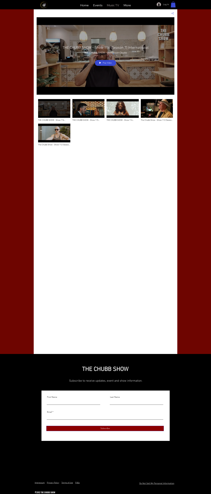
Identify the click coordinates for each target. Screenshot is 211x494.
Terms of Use (67, 483)
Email (49, 412)
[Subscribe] (105, 428)
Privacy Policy (53, 483)
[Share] (171, 13)
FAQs (77, 483)
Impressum (40, 483)
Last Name (115, 397)
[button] (173, 4)
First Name (52, 397)
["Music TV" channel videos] (105, 224)
